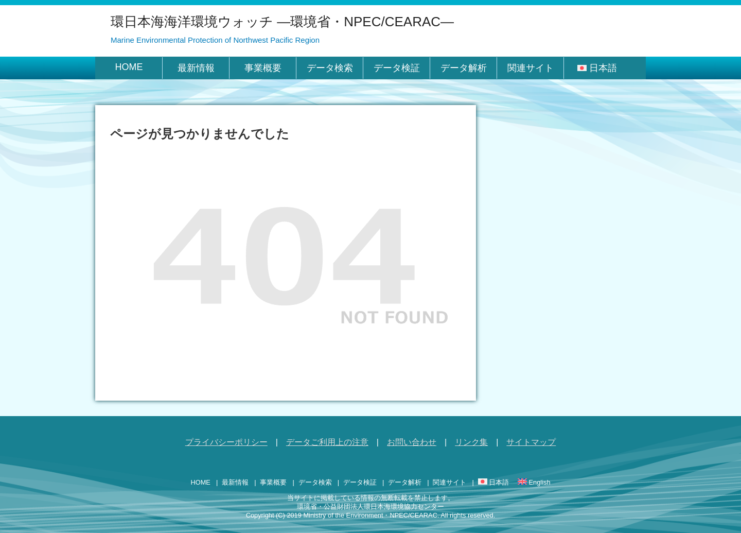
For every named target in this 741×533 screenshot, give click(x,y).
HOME (129, 67)
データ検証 (397, 68)
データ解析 (463, 68)
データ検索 (330, 68)
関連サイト (530, 68)
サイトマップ (531, 442)
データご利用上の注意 (327, 442)
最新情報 (196, 68)
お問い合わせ (411, 442)
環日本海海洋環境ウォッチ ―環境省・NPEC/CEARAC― (282, 21)
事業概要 (262, 68)
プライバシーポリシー (226, 442)
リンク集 (471, 442)
